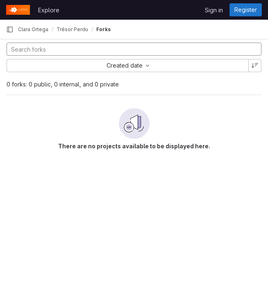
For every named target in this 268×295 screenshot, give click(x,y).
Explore (48, 10)
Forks (103, 29)
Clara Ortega (33, 29)
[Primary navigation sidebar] (9, 29)
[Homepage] (18, 9)
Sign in (214, 10)
